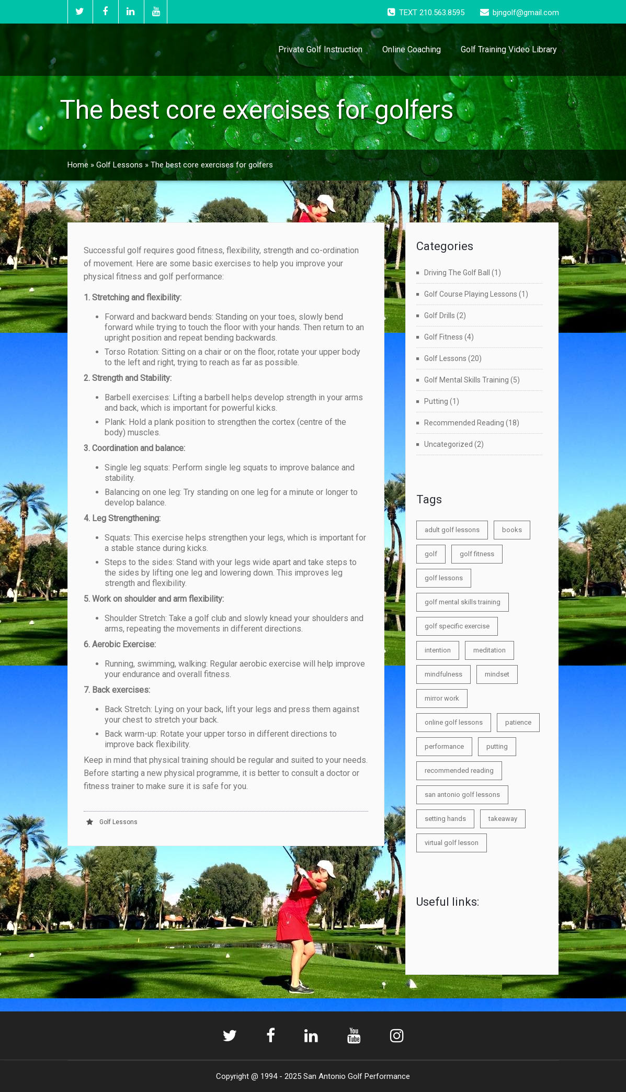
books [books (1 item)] (512, 530)
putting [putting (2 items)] (497, 746)
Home (77, 165)
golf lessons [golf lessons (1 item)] (444, 578)
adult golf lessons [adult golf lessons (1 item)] (452, 530)
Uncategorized (448, 444)
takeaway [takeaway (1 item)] (502, 819)
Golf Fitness (443, 337)
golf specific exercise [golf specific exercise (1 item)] (457, 626)
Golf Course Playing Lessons (470, 294)
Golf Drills (439, 315)
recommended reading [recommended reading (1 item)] (459, 770)
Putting (436, 401)
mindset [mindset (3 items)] (497, 674)
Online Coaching (411, 49)
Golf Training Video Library (509, 49)
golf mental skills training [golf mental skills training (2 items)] (462, 602)
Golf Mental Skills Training (466, 380)
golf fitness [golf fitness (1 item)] (477, 554)
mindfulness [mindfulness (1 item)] (443, 674)
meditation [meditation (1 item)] (489, 650)
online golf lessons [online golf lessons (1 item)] (454, 722)
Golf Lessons (119, 165)
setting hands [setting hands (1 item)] (445, 819)
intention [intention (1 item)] (438, 650)
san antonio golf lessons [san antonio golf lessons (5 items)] (462, 794)
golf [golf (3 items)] (431, 554)
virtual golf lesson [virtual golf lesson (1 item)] (452, 843)
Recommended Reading (464, 423)
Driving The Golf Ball (457, 272)
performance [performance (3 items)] (444, 746)
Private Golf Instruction (320, 49)
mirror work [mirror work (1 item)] (442, 698)
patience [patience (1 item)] (518, 722)
